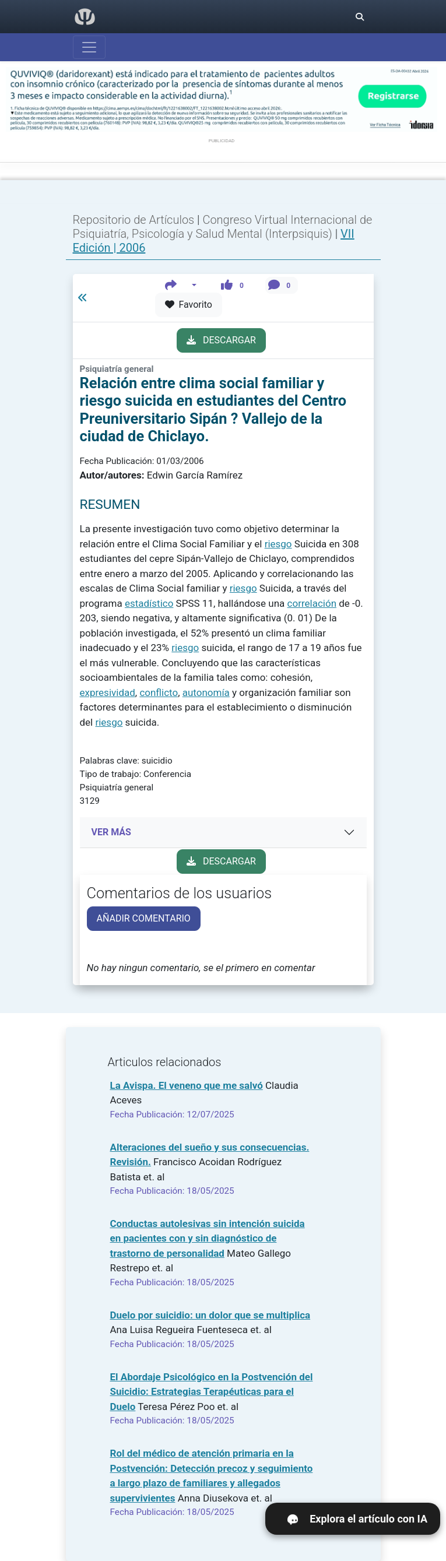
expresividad (107, 692)
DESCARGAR (221, 340)
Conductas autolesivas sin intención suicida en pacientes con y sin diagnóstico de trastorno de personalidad (207, 1238)
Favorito (188, 304)
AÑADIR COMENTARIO (144, 918)
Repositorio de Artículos (134, 220)
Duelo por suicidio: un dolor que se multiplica (210, 1315)
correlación (311, 603)
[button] (181, 285)
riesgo (278, 544)
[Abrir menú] (89, 47)
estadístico (149, 603)
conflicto (158, 692)
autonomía (206, 692)
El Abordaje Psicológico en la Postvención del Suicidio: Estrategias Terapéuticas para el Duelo (211, 1391)
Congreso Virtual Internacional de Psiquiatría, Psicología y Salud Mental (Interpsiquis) (223, 227)
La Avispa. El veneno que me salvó (186, 1085)
